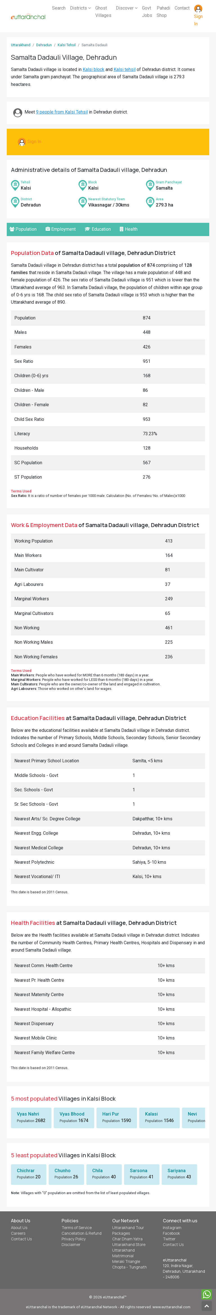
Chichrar (26, 1170)
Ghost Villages (103, 11)
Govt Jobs (147, 11)
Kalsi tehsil (125, 69)
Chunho (63, 1170)
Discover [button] (127, 8)
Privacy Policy (74, 1238)
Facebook (171, 1233)
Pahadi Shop (163, 11)
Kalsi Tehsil (67, 45)
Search (59, 8)
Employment (61, 229)
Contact (182, 8)
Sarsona (138, 1170)
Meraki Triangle (126, 1261)
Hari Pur (110, 1114)
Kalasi (151, 1114)
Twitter (169, 1238)
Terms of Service (77, 1227)
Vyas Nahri (28, 1114)
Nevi (192, 1114)
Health (129, 229)
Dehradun (44, 45)
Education (98, 229)
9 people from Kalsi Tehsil (62, 112)
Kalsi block (93, 69)
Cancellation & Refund (82, 1233)
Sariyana (177, 1170)
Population (23, 229)
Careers (18, 1233)
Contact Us (21, 1238)
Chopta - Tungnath (129, 1267)
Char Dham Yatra (127, 1238)
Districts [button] (80, 8)
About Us (19, 1227)
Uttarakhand (20, 45)
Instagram (172, 1227)
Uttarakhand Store (128, 1244)
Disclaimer (71, 1244)
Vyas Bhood (72, 1114)
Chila (97, 1170)
